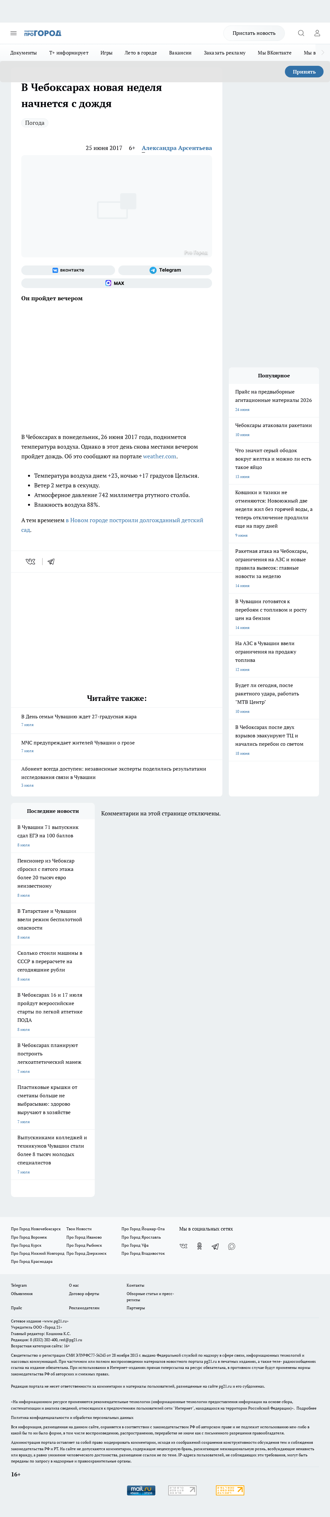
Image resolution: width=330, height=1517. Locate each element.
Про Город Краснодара (32, 1261)
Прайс (16, 1307)
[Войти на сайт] (317, 33)
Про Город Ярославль (141, 1237)
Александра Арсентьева (177, 148)
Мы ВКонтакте (275, 52)
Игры (106, 52)
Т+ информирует (68, 52)
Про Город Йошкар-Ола (143, 1228)
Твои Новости (79, 1228)
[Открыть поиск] (301, 33)
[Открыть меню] (13, 33)
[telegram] (53, 561)
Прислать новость (254, 32)
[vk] (31, 561)
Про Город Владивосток (143, 1253)
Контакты (135, 1285)
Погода (34, 122)
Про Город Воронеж (29, 1237)
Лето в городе (141, 52)
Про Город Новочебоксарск (36, 1228)
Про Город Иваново (84, 1237)
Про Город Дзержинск (86, 1253)
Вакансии (180, 52)
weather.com (159, 456)
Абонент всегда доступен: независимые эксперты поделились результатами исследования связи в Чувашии (116, 777)
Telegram (19, 1285)
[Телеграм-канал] (165, 270)
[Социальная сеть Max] (116, 283)
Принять (304, 71)
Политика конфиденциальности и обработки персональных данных (72, 1417)
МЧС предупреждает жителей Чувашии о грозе (116, 747)
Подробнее (306, 1408)
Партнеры (136, 1307)
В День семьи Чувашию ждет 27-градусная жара (116, 721)
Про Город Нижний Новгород (37, 1253)
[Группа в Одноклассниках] (199, 1246)
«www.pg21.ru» (55, 1321)
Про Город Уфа (135, 1245)
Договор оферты (84, 1293)
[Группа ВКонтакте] (68, 270)
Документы (23, 52)
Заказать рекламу (225, 52)
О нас (74, 1285)
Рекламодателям (84, 1307)
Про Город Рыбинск (84, 1245)
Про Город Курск (26, 1245)
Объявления (22, 1293)
